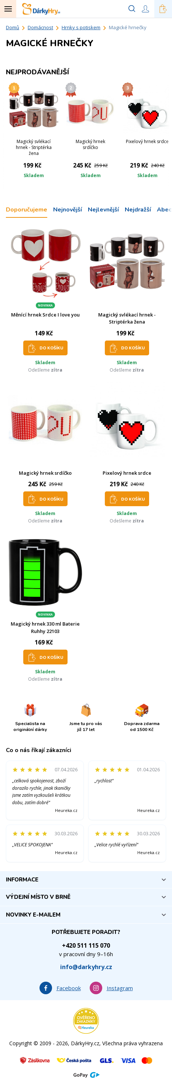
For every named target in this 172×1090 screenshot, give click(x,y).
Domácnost (40, 27)
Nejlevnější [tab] (103, 210)
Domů (12, 27)
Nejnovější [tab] (67, 210)
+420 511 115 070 (86, 945)
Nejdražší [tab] (138, 210)
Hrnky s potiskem (81, 27)
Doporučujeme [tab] (26, 210)
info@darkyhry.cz (86, 967)
